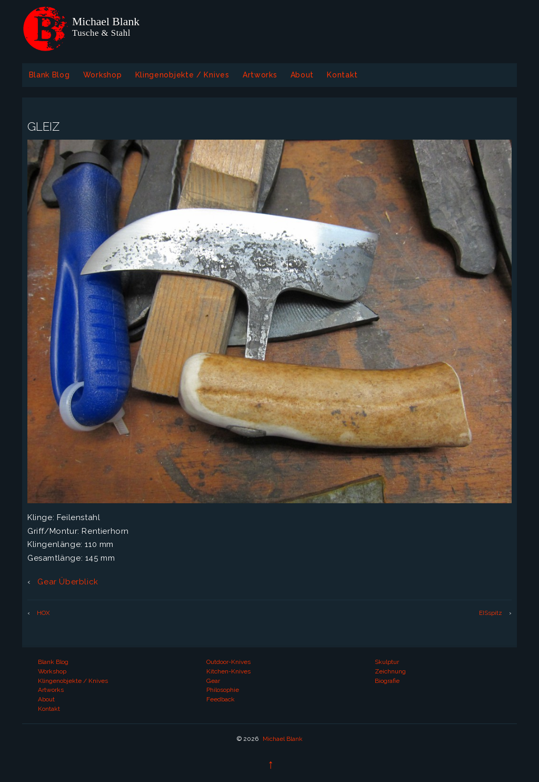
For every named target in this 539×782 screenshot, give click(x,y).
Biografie (387, 681)
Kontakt (342, 75)
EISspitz (490, 613)
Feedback (220, 699)
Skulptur (387, 662)
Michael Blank (282, 738)
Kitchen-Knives (228, 671)
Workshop (102, 75)
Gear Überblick (66, 581)
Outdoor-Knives (228, 662)
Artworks (260, 75)
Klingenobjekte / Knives (182, 75)
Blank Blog (49, 75)
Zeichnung (390, 671)
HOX (43, 613)
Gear (213, 681)
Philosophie (222, 689)
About (302, 75)
